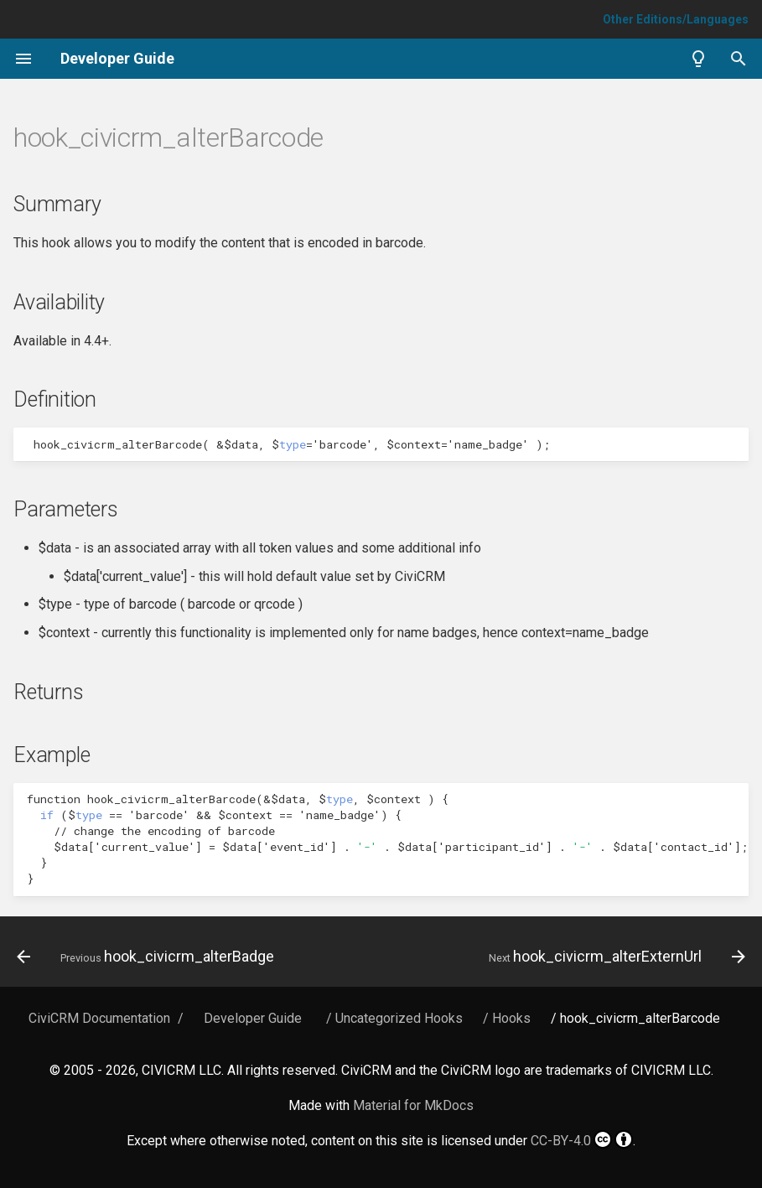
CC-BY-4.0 (582, 1139)
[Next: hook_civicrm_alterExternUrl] (614, 956)
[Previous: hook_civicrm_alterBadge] (148, 956)
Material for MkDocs (413, 1105)
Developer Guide (253, 1018)
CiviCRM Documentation (99, 1018)
